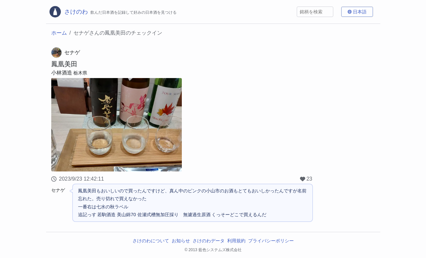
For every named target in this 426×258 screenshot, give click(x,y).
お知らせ (181, 240)
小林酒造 (61, 72)
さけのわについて (151, 240)
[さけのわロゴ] (113, 11)
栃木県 (80, 72)
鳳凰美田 (64, 64)
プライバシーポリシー (271, 240)
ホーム (59, 33)
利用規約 (236, 240)
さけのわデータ (209, 240)
